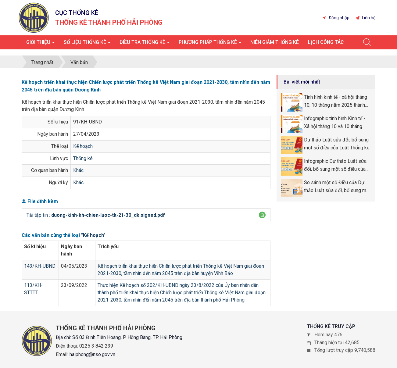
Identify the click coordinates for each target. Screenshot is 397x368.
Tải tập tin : (96, 215)
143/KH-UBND (39, 266)
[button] (262, 215)
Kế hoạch (83, 146)
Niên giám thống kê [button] (274, 42)
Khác (78, 170)
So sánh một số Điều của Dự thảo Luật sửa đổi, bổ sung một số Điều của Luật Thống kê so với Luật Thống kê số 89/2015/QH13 (337, 187)
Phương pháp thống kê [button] (210, 44)
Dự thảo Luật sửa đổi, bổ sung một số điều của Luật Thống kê (337, 144)
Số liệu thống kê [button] (87, 44)
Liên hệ (365, 17)
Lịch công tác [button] (326, 42)
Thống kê (83, 158)
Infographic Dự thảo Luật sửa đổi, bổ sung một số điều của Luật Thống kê (335, 165)
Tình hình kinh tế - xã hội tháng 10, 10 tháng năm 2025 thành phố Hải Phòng (335, 101)
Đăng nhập (336, 17)
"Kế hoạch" (93, 235)
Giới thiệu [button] (40, 44)
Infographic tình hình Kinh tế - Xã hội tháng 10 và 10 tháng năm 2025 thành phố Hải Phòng (337, 123)
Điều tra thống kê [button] (145, 44)
